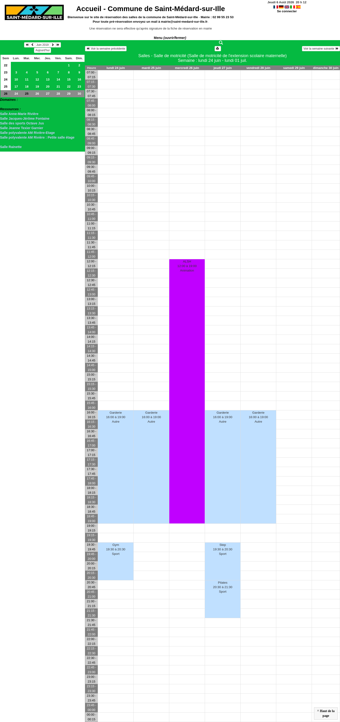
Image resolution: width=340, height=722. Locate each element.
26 (6, 93)
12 (37, 79)
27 (48, 93)
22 (6, 65)
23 (6, 72)
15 (69, 79)
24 (6, 79)
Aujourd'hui (42, 50)
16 (79, 79)
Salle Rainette (11, 147)
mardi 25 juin (151, 68)
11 (27, 79)
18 (27, 86)
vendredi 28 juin (258, 68)
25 (6, 86)
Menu (170, 38)
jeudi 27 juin (223, 68)
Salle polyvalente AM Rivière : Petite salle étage (37, 137)
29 (69, 93)
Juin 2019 (42, 45)
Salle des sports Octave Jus (22, 123)
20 (48, 86)
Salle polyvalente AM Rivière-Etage (27, 133)
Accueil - (150, 9)
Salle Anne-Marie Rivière (19, 114)
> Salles (6, 104)
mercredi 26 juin (187, 68)
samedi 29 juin (294, 68)
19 (37, 86)
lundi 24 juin (115, 68)
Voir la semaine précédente (105, 48)
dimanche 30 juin (326, 68)
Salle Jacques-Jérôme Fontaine (24, 118)
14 (58, 79)
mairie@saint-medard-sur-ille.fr (184, 21)
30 (79, 93)
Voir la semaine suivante (321, 48)
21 (58, 86)
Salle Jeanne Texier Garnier (21, 128)
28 (58, 93)
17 (16, 86)
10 (16, 79)
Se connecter (287, 11)
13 (48, 79)
